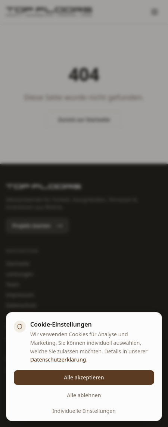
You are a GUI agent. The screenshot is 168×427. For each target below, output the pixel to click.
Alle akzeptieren (84, 377)
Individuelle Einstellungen (84, 410)
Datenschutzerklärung (58, 359)
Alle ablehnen (84, 395)
